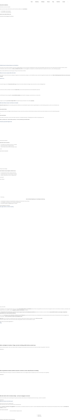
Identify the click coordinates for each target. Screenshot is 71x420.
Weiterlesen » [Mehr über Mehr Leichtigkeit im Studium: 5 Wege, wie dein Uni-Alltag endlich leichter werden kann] (2, 349)
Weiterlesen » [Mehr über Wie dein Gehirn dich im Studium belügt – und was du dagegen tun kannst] (2, 399)
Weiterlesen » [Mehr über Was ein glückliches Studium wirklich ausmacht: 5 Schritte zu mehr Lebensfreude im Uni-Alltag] (2, 374)
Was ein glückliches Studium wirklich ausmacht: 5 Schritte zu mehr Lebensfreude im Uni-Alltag (19, 370)
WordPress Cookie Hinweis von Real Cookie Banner (7, 419)
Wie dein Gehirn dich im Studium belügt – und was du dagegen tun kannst (15, 395)
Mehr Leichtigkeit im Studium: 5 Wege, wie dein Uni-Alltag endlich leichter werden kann (18, 345)
